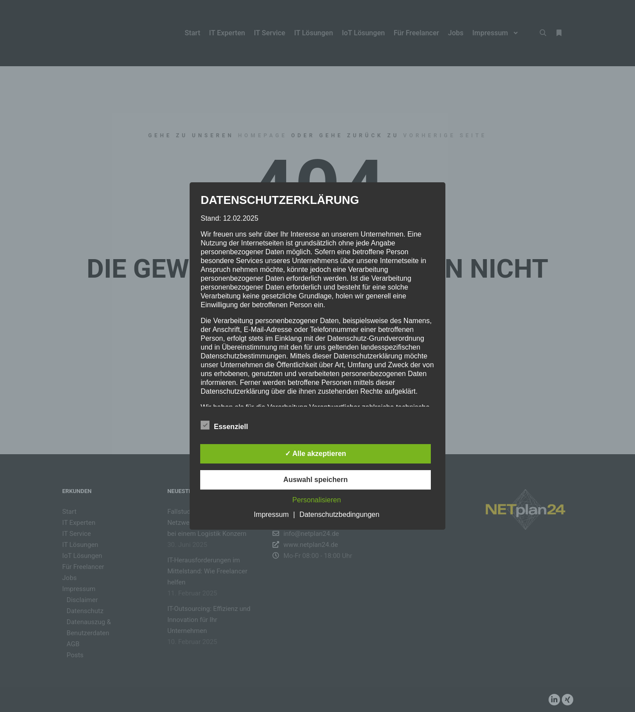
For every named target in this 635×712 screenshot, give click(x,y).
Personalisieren (316, 500)
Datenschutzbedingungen (339, 514)
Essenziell (224, 425)
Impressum (271, 514)
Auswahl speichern (316, 479)
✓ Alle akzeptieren (315, 453)
